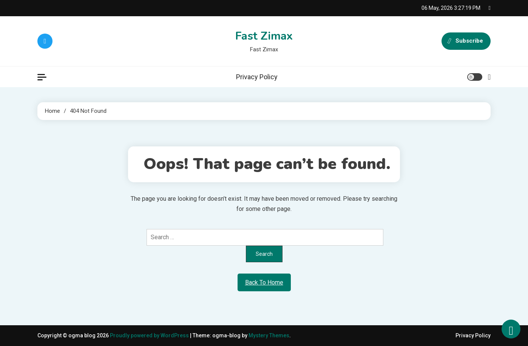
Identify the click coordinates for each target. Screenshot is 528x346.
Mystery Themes (269, 335)
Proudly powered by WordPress (150, 335)
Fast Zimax (264, 36)
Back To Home (264, 282)
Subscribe (466, 41)
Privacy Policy (257, 77)
